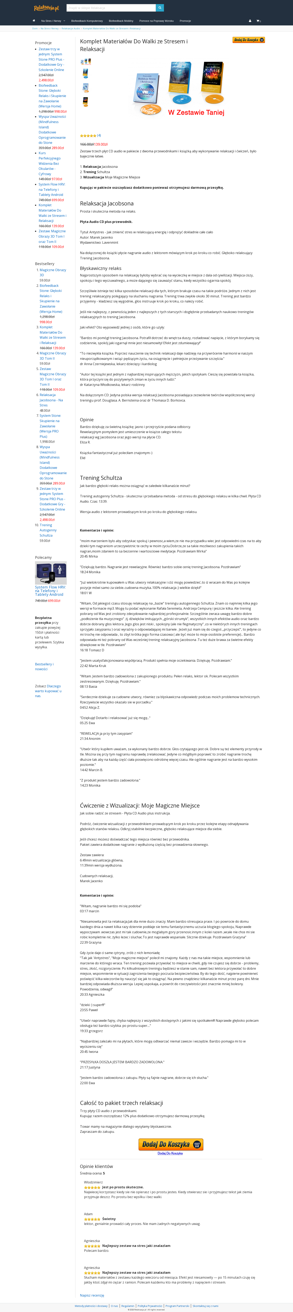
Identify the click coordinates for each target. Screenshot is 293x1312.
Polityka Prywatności (150, 1306)
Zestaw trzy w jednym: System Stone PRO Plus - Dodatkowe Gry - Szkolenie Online (51, 59)
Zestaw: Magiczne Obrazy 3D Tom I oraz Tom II (52, 236)
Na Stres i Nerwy (51, 20)
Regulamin (127, 1306)
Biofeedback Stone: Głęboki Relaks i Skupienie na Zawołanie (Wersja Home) (52, 95)
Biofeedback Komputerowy (87, 20)
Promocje (185, 20)
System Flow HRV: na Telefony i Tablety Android (52, 189)
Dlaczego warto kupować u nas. (48, 691)
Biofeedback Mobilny (121, 20)
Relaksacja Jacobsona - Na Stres (51, 400)
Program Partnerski (177, 1306)
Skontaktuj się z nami (205, 1306)
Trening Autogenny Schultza (48, 530)
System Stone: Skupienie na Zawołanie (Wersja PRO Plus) (50, 426)
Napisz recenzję (92, 1295)
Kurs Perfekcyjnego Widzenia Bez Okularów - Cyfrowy (50, 163)
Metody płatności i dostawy (91, 1306)
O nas (114, 1306)
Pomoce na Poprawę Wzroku (156, 20)
